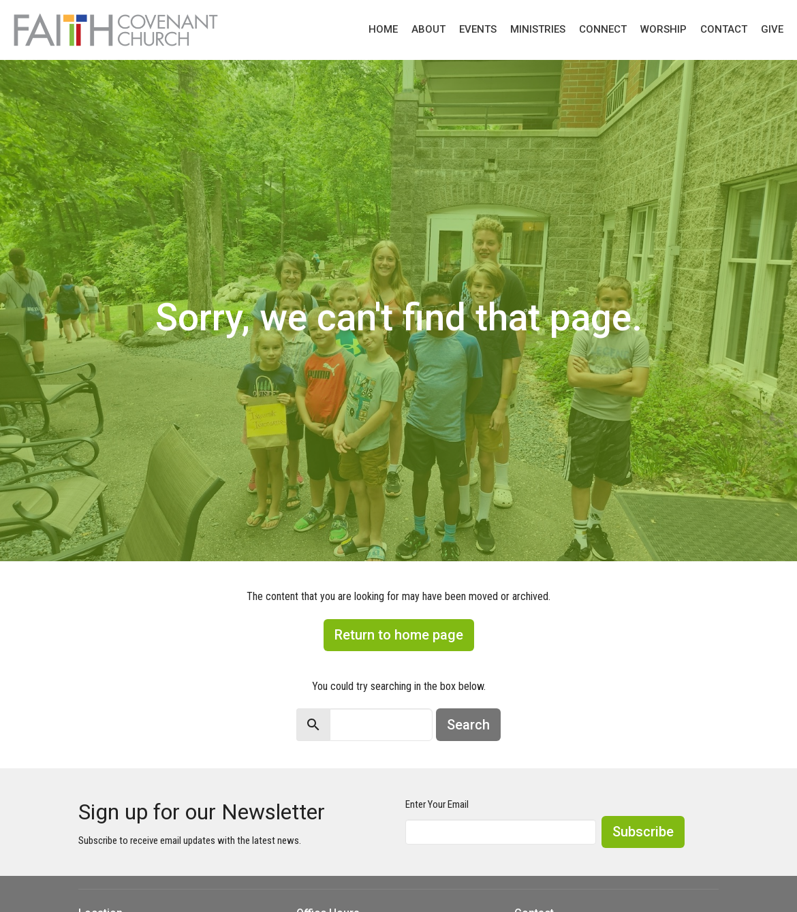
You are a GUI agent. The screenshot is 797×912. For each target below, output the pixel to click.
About (428, 29)
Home (383, 29)
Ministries (537, 29)
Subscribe (643, 831)
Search (468, 725)
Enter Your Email (437, 804)
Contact (723, 29)
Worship (663, 29)
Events (478, 29)
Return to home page (398, 635)
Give (772, 29)
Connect (603, 29)
